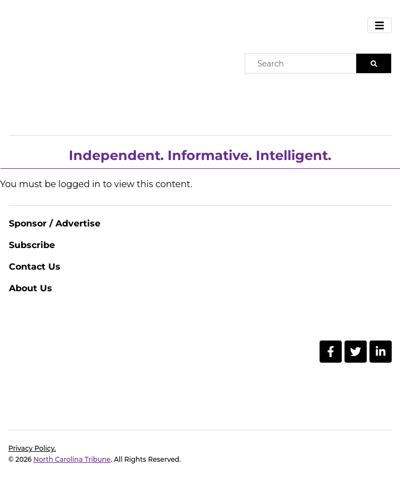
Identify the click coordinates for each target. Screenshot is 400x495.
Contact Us (34, 266)
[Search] (373, 63)
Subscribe (32, 245)
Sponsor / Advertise (54, 223)
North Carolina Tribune (71, 459)
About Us (30, 288)
